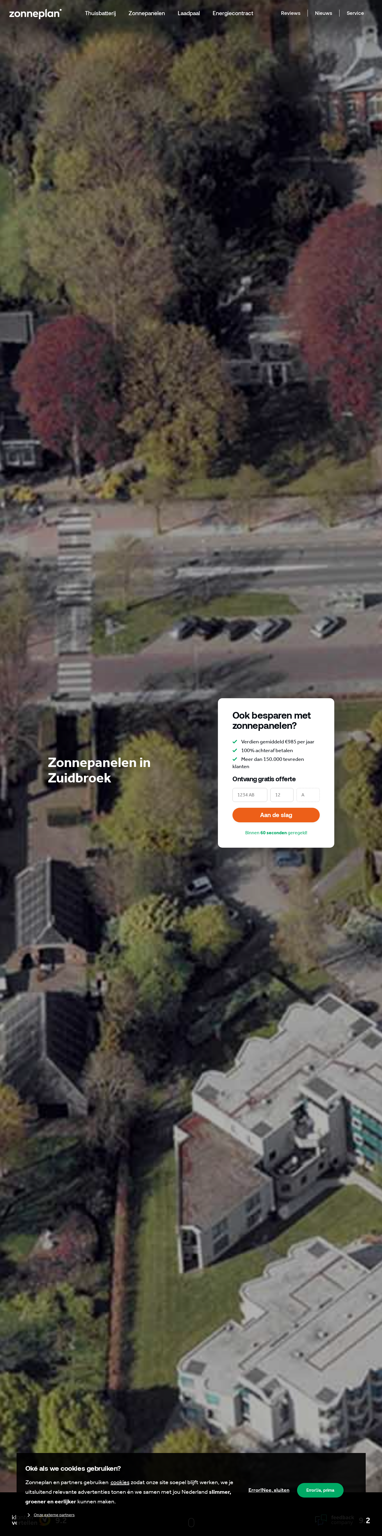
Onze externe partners (50, 1515)
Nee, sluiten (268, 1490)
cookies (120, 1482)
